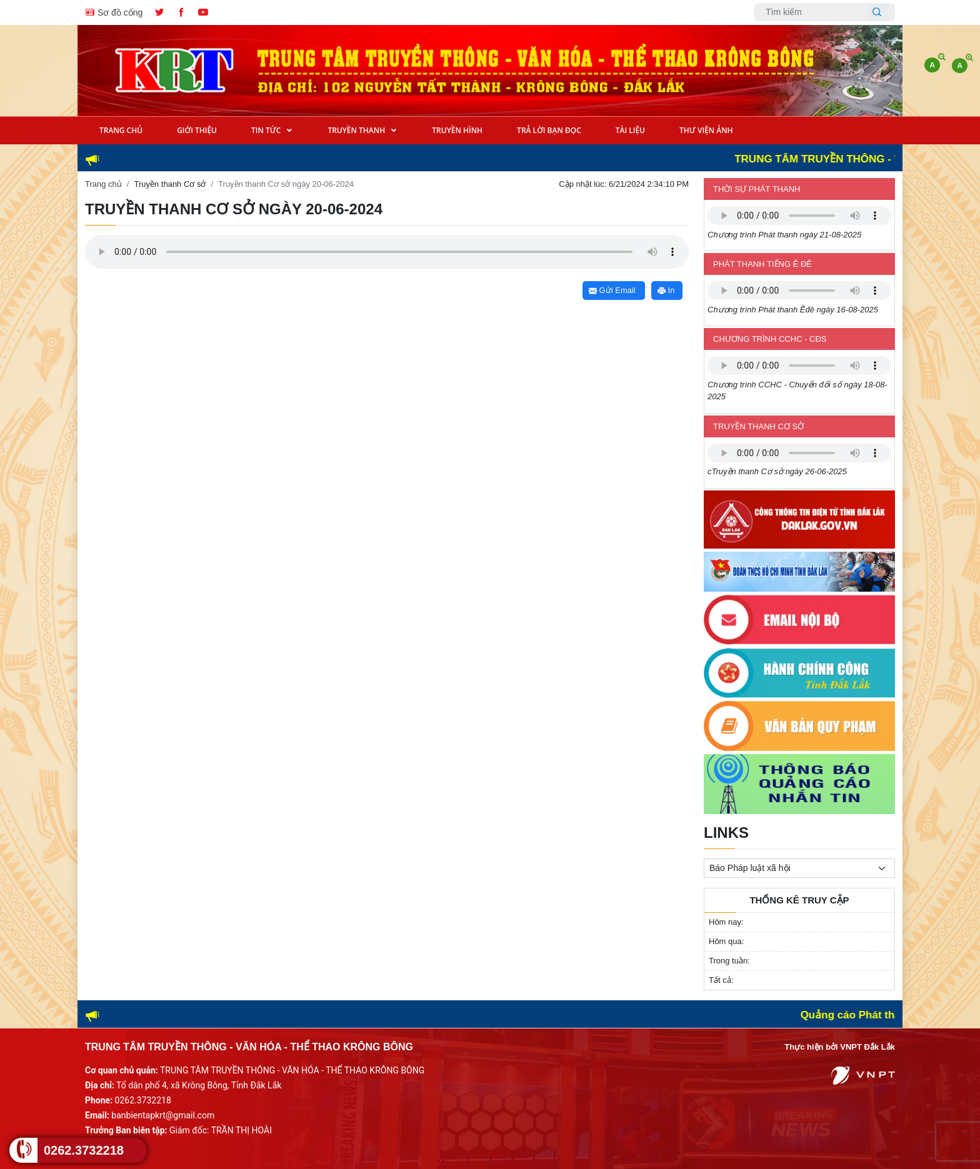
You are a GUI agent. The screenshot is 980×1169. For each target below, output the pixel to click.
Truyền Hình (457, 130)
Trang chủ (103, 184)
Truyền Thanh (357, 130)
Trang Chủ (120, 130)
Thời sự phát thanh (756, 189)
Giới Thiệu (197, 130)
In (666, 290)
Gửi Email (612, 290)
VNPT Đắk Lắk (867, 1047)
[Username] (814, 12)
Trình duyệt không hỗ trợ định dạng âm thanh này (799, 215)
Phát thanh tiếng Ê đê (762, 264)
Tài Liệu (630, 130)
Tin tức (266, 130)
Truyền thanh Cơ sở (170, 184)
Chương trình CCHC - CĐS (770, 339)
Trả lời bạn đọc (549, 130)
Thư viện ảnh (706, 130)
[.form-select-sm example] (799, 868)
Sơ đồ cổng (113, 12)
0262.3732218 (84, 1150)
